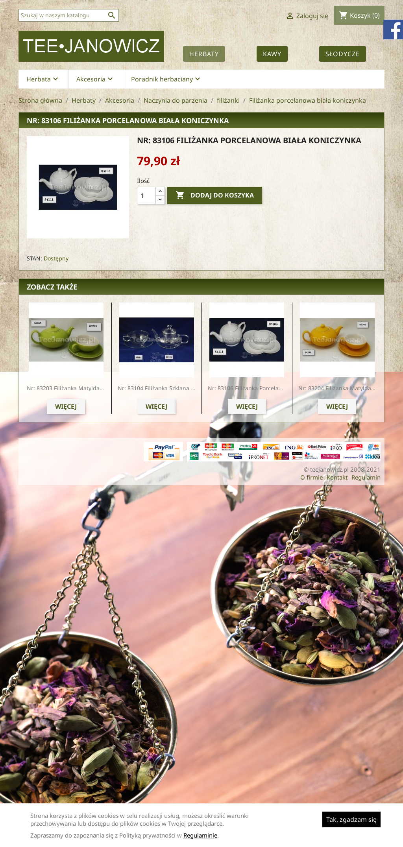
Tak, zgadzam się (351, 819)
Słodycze (342, 54)
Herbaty (204, 54)
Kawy (272, 54)
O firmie (311, 477)
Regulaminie (200, 835)
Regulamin (366, 477)
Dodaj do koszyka (215, 195)
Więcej (66, 406)
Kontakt (337, 477)
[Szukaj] (68, 15)
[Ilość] (146, 195)
